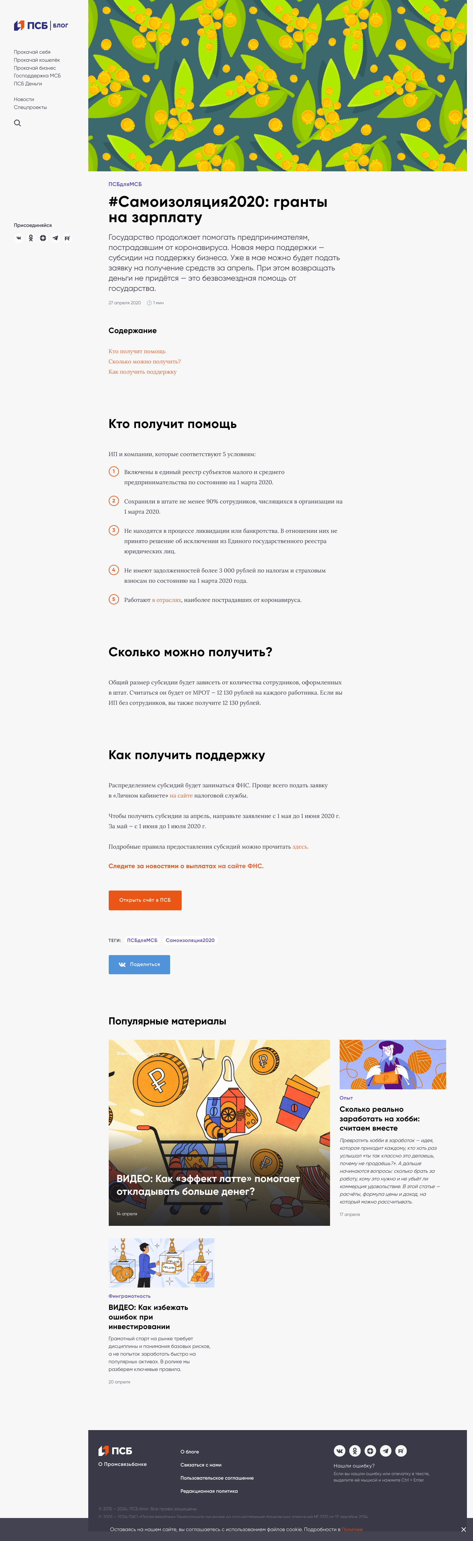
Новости (24, 99)
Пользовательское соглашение (218, 1487)
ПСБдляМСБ (126, 184)
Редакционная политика (210, 1500)
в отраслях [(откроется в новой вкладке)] (167, 600)
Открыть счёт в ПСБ (147, 901)
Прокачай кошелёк (37, 60)
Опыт (346, 1102)
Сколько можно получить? (146, 361)
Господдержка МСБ (37, 76)
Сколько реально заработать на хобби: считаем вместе (381, 1123)
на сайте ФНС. (241, 866)
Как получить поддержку (143, 372)
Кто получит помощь (138, 351)
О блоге (190, 1460)
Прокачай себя (32, 52)
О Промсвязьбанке (123, 1473)
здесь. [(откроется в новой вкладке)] (301, 847)
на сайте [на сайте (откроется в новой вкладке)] (180, 795)
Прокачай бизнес (35, 68)
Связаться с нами (202, 1473)
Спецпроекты (30, 107)
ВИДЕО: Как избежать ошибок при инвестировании (149, 1324)
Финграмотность (138, 1056)
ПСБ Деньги (28, 84)
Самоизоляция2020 (192, 941)
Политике (352, 1529)
